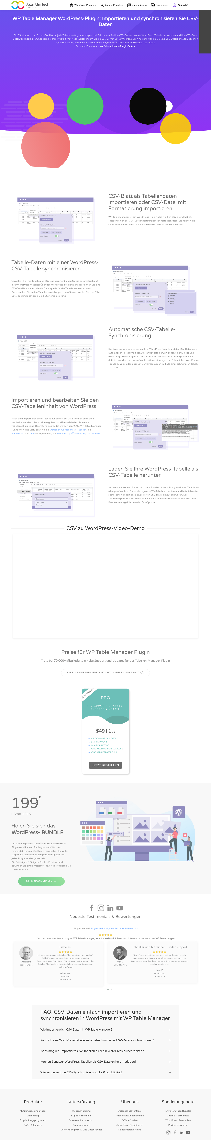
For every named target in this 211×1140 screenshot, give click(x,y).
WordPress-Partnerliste (178, 1115)
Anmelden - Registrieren (129, 1120)
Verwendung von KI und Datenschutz (81, 1125)
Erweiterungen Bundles (178, 1106)
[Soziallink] (168, 1127)
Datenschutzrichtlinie (130, 1106)
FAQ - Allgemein (33, 1120)
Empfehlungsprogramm (33, 1115)
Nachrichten (159, 5)
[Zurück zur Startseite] (29, 5)
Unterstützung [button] (137, 5)
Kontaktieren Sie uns (129, 1125)
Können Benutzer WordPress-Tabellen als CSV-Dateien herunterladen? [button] (105, 1057)
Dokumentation (81, 1120)
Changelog (33, 1111)
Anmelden (180, 5)
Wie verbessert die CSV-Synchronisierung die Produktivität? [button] (105, 1067)
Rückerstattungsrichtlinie (130, 1111)
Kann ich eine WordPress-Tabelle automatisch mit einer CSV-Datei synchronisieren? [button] (105, 1035)
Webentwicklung (81, 1106)
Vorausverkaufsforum (81, 1115)
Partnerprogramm (178, 1120)
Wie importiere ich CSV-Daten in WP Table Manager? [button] (105, 1025)
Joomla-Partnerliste (178, 1111)
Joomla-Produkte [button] (111, 5)
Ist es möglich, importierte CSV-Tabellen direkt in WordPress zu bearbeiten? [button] (105, 1046)
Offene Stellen (130, 1115)
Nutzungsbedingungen (33, 1106)
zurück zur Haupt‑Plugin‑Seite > (117, 46)
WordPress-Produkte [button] (83, 5)
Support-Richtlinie (81, 1111)
